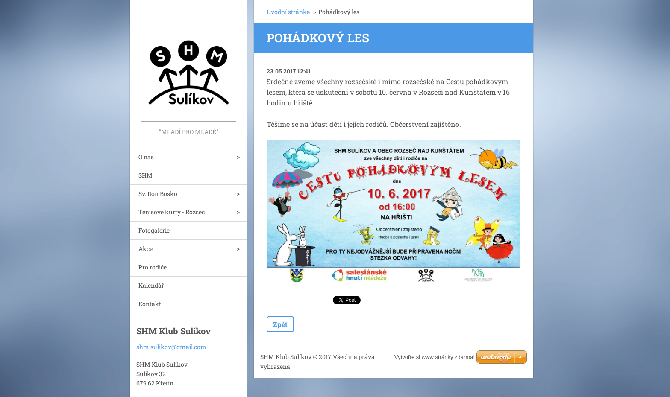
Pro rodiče (152, 267)
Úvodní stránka (288, 12)
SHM (145, 175)
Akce (145, 249)
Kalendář (151, 285)
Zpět (280, 324)
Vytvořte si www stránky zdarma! (434, 357)
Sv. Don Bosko (157, 194)
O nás (146, 157)
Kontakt (149, 304)
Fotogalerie (154, 230)
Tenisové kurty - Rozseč (171, 212)
